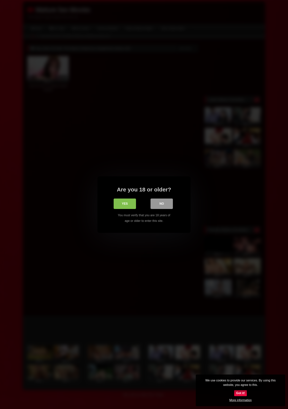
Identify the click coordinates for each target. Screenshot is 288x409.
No (161, 203)
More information (240, 400)
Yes (125, 203)
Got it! (240, 393)
